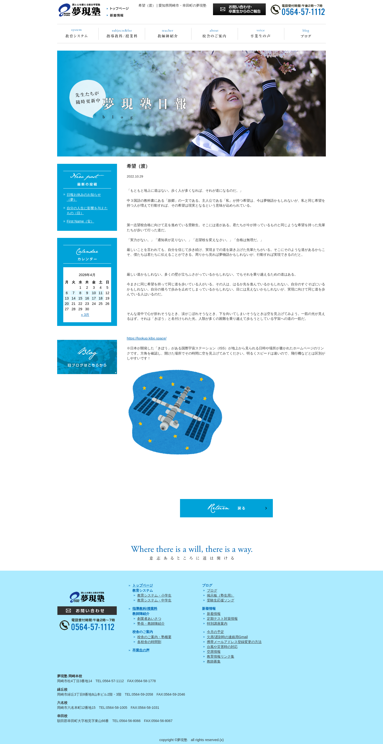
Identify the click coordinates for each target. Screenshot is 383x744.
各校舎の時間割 (149, 642)
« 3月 (85, 315)
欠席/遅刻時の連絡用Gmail (227, 637)
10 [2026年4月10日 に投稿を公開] (94, 293)
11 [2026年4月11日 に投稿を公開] (101, 293)
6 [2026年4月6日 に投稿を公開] (67, 293)
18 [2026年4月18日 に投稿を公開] (101, 298)
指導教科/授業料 (144, 609)
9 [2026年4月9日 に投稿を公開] (87, 293)
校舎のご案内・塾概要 (154, 637)
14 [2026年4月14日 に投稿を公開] (73, 298)
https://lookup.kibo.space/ (146, 338)
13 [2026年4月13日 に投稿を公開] (67, 298)
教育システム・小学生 (154, 595)
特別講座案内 (217, 623)
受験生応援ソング (220, 600)
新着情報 (214, 614)
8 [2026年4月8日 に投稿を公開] (80, 293)
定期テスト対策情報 (222, 619)
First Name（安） (80, 221)
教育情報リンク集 (220, 656)
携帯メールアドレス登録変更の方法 (234, 642)
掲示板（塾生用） (220, 595)
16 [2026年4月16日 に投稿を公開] (87, 298)
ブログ (212, 590)
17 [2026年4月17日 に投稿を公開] (94, 298)
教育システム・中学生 (154, 600)
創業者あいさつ (149, 619)
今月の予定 (215, 632)
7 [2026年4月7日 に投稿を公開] (73, 293)
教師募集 (214, 661)
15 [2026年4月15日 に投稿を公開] (80, 298)
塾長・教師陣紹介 (151, 623)
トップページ (142, 585)
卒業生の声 (140, 650)
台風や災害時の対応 (222, 647)
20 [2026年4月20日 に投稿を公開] (67, 304)
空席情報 (214, 652)
